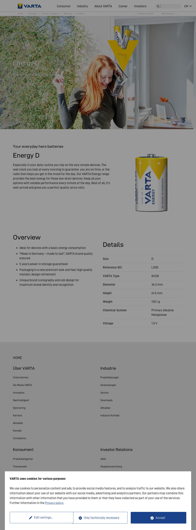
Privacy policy (54, 503)
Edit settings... (41, 517)
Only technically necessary (101, 517)
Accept (160, 517)
